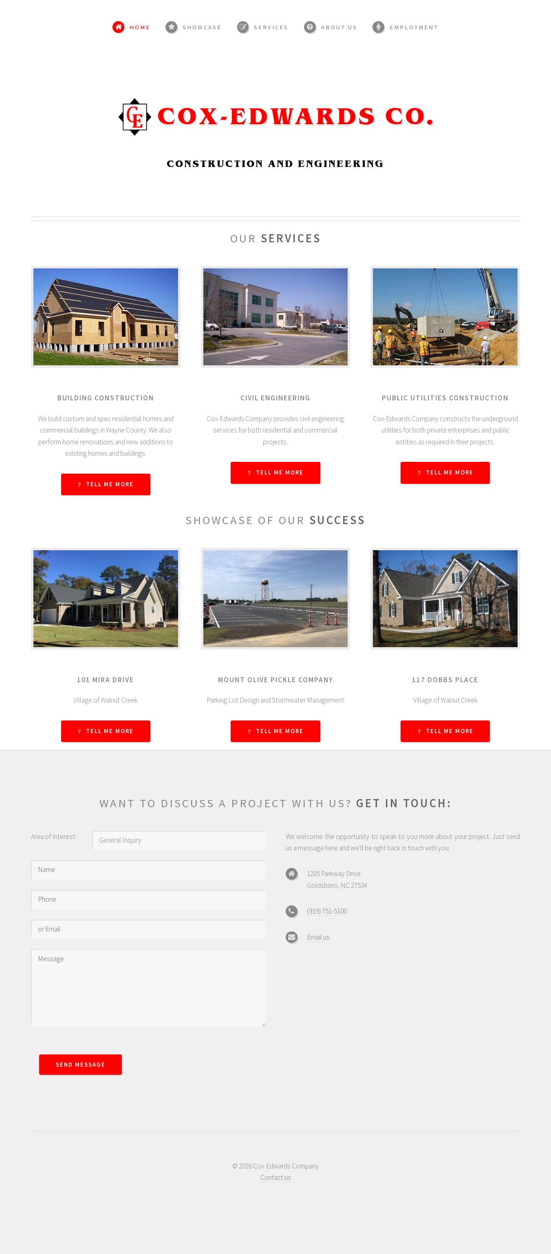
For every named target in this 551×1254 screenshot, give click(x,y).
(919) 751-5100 (327, 911)
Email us (318, 937)
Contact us (275, 1177)
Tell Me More (110, 484)
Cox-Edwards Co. (296, 117)
